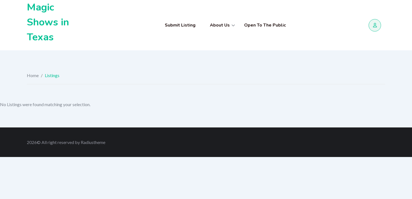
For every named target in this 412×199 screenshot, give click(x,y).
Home (33, 75)
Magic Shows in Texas (48, 22)
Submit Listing (180, 25)
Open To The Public (265, 25)
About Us (220, 25)
